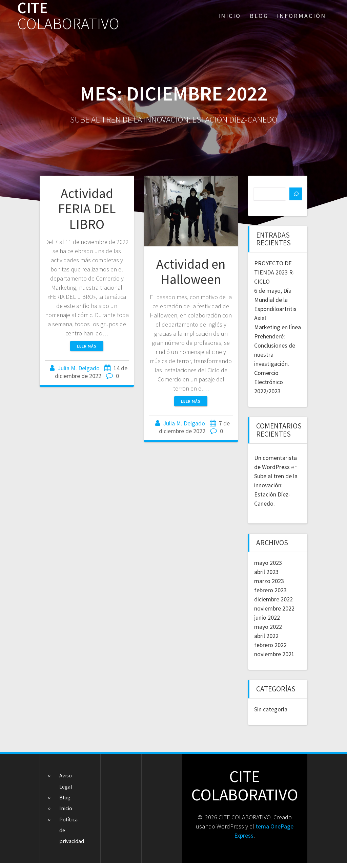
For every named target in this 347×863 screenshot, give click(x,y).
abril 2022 (266, 636)
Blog (259, 16)
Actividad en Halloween (190, 272)
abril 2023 (266, 572)
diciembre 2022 (273, 599)
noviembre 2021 (274, 654)
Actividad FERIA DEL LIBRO (87, 209)
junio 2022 (267, 617)
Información (301, 16)
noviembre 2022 (274, 608)
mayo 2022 (268, 626)
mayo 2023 (268, 563)
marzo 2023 (269, 581)
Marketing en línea (277, 327)
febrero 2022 (270, 645)
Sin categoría (270, 709)
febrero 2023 (270, 590)
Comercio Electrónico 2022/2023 (268, 382)
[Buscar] (295, 193)
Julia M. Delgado (79, 368)
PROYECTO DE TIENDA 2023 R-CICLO (274, 272)
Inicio (229, 16)
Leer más (87, 346)
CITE (68, 16)
